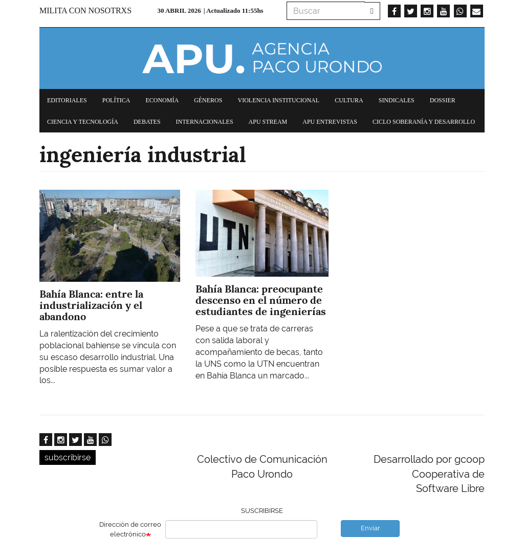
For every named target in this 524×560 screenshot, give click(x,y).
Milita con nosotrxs (85, 10)
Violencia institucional (278, 100)
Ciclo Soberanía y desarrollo (424, 121)
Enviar (370, 528)
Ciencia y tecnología (82, 121)
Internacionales (204, 121)
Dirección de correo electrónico (130, 529)
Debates (147, 121)
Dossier (442, 100)
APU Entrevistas (329, 121)
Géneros (208, 100)
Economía (162, 100)
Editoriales (67, 100)
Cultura (349, 100)
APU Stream (268, 121)
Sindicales (396, 100)
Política (116, 100)
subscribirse (68, 457)
